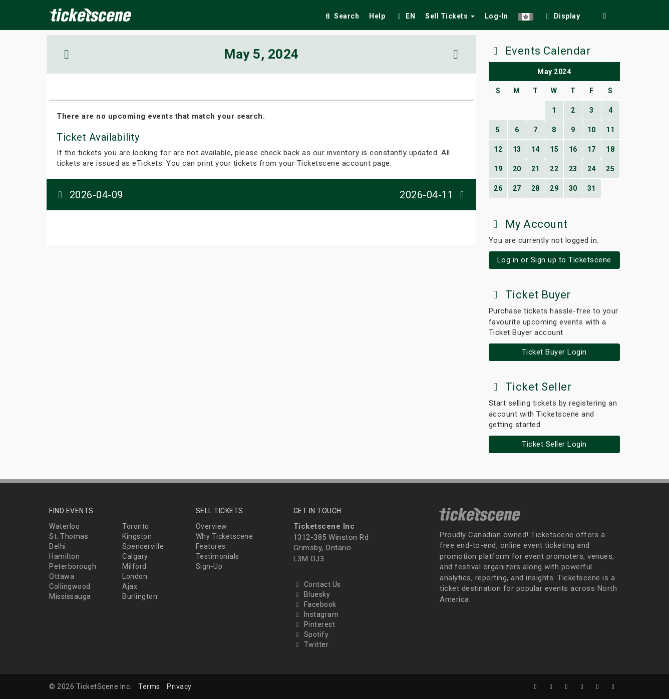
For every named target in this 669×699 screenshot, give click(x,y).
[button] (525, 14)
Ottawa (61, 576)
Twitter (311, 644)
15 (554, 149)
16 (573, 149)
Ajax (129, 586)
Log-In (496, 16)
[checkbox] (561, 14)
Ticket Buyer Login (554, 352)
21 (535, 169)
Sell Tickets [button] (450, 16)
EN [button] (405, 16)
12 (498, 149)
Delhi (57, 546)
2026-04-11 (434, 194)
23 (573, 169)
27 (517, 188)
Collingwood (70, 586)
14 (535, 149)
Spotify (311, 634)
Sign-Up (209, 566)
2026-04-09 (88, 194)
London (134, 576)
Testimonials (217, 556)
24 (591, 169)
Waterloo (64, 526)
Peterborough (72, 566)
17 (591, 149)
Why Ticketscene (224, 536)
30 (573, 188)
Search (341, 16)
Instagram (316, 614)
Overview (211, 526)
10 (591, 130)
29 (554, 188)
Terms (149, 686)
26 (498, 188)
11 (610, 130)
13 (517, 149)
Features (211, 546)
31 (591, 188)
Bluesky (311, 594)
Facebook (315, 604)
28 (535, 188)
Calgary (135, 556)
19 (498, 169)
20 (517, 169)
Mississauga (70, 596)
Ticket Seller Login (554, 444)
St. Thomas (68, 536)
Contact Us (317, 584)
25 (610, 169)
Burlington (139, 596)
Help (377, 16)
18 (610, 149)
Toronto (135, 526)
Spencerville (143, 546)
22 (554, 169)
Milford (134, 566)
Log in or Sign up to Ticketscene (554, 259)
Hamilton (64, 556)
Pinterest (314, 624)
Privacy (179, 686)
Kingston (137, 536)
